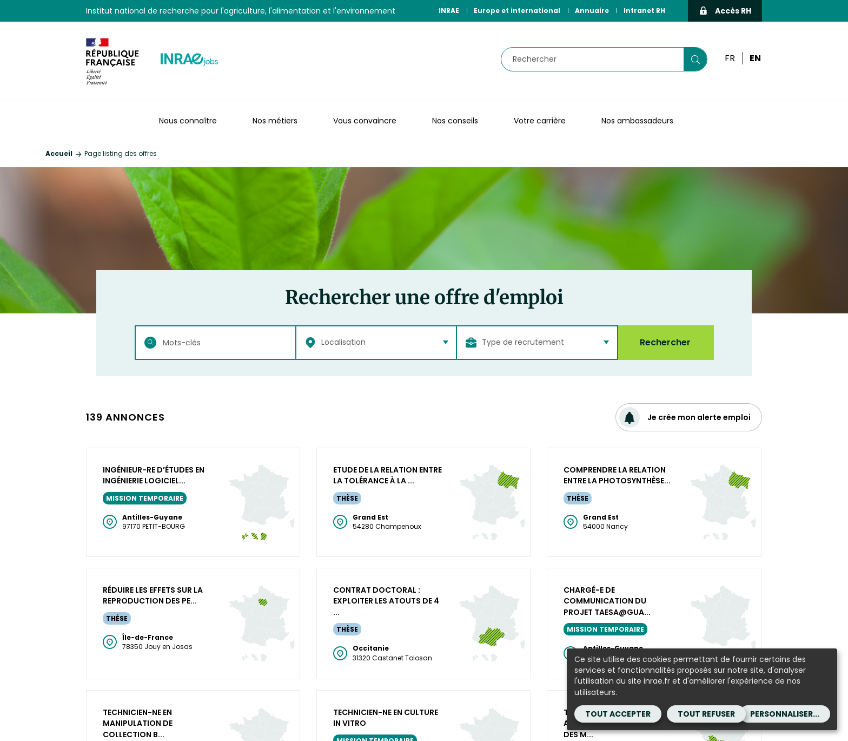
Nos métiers (275, 120)
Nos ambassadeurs (637, 120)
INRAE (449, 10)
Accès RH (725, 10)
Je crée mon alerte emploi (685, 417)
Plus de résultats (424, 461)
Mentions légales (462, 715)
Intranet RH (644, 10)
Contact (444, 728)
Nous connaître (188, 120)
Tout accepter (618, 714)
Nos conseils (455, 120)
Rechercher (665, 342)
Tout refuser (706, 714)
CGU (516, 715)
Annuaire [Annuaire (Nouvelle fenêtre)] (592, 10)
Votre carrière (540, 120)
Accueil (58, 153)
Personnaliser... (784, 714)
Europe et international (517, 10)
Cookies (488, 728)
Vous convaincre (364, 120)
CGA (544, 715)
